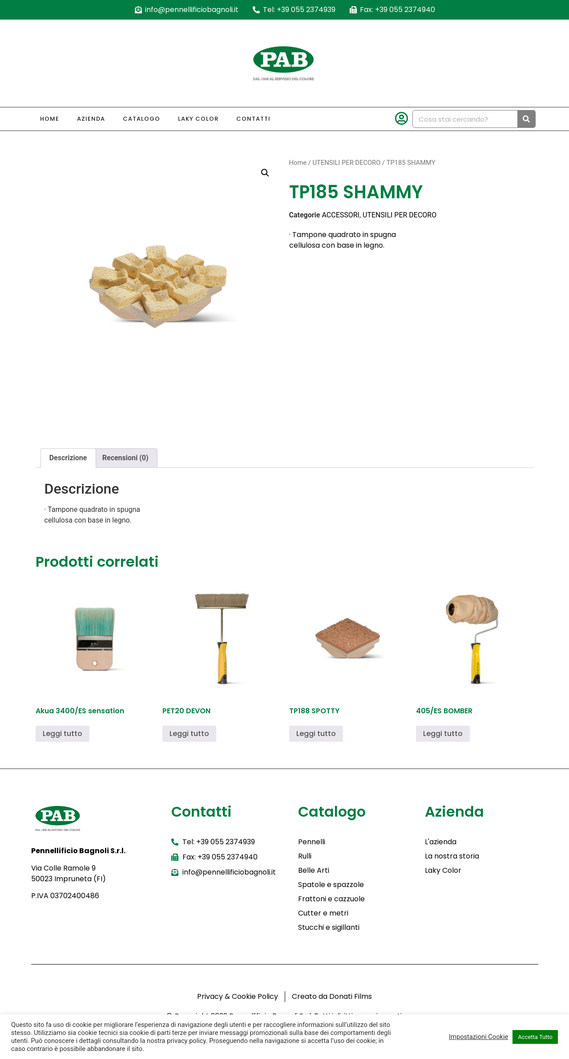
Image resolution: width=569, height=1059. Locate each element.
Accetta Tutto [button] (535, 1037)
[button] (265, 173)
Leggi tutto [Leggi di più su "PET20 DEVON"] (189, 733)
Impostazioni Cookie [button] (478, 1037)
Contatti (253, 118)
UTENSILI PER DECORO (346, 163)
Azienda (91, 118)
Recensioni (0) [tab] (125, 458)
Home (49, 118)
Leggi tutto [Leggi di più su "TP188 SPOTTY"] (316, 733)
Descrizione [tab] (68, 458)
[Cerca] (526, 118)
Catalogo (141, 118)
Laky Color (198, 118)
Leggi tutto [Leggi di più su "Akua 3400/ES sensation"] (62, 733)
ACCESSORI (340, 215)
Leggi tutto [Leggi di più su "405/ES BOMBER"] (443, 733)
